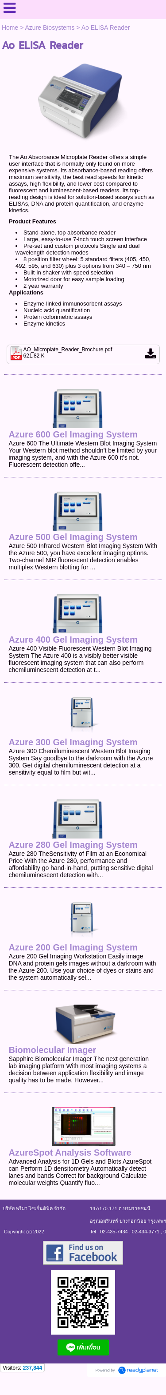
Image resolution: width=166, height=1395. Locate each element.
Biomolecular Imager (52, 1050)
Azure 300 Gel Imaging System (72, 742)
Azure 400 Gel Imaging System (72, 639)
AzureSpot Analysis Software (69, 1152)
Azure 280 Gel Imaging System (72, 845)
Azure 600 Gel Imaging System (72, 434)
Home (10, 27)
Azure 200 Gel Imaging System (72, 947)
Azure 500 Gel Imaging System (72, 537)
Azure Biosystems (49, 27)
